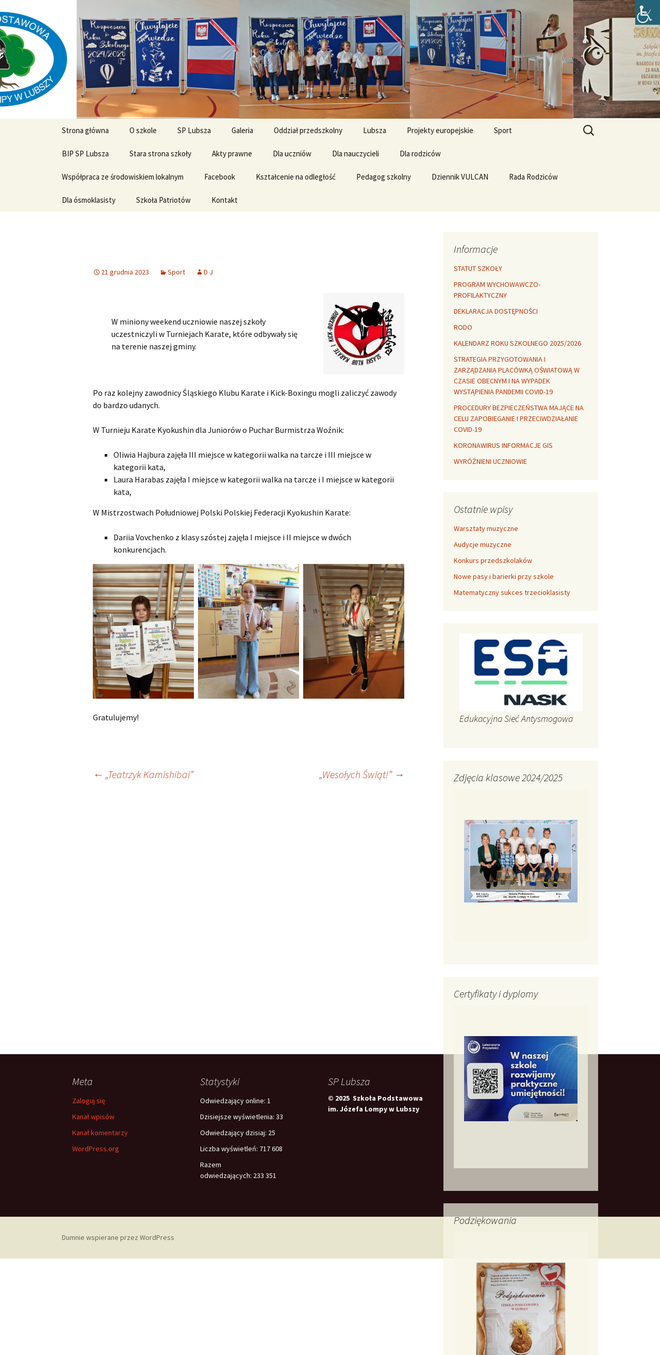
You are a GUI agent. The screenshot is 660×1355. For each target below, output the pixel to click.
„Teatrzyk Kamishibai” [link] (143, 774)
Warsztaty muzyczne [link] (486, 528)
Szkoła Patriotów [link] (163, 200)
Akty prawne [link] (232, 153)
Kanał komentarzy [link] (100, 1132)
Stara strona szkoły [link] (160, 153)
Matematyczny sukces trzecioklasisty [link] (512, 592)
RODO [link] (463, 327)
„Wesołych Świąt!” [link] (361, 774)
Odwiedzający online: (233, 1100)
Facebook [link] (219, 177)
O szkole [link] (143, 130)
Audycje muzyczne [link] (483, 544)
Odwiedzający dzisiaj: (234, 1132)
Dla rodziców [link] (420, 153)
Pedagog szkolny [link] (383, 177)
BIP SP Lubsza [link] (85, 153)
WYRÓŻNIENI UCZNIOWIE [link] (490, 461)
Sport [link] (503, 130)
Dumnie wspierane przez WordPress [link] (118, 1237)
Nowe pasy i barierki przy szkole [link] (504, 576)
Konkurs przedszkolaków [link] (493, 560)
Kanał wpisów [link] (93, 1116)
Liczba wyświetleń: (229, 1148)
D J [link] (208, 272)
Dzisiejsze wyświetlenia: (238, 1116)
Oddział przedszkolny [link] (308, 130)
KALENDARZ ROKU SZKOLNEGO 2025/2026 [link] (517, 343)
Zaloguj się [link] (88, 1100)
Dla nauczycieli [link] (355, 153)
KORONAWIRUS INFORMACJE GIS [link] (503, 445)
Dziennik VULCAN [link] (460, 177)
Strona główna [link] (85, 130)
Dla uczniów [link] (292, 153)
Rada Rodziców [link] (533, 177)
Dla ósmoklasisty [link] (89, 200)
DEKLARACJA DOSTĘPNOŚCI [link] (496, 311)
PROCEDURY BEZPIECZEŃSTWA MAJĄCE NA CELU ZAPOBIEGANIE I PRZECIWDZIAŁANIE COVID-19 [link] (519, 418)
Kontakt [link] (224, 200)
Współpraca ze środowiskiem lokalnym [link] (123, 177)
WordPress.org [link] (95, 1148)
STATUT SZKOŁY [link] (478, 268)
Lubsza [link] (374, 130)
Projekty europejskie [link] (440, 130)
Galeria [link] (242, 130)
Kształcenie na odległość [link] (296, 177)
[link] (647, 12)
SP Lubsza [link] (194, 130)
